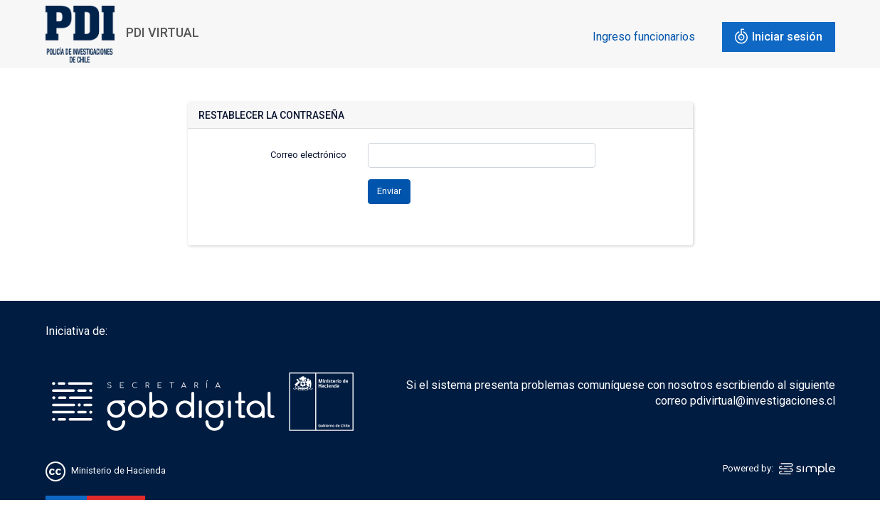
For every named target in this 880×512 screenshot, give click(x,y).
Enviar (389, 191)
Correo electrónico (308, 154)
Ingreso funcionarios (644, 36)
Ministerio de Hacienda (118, 471)
